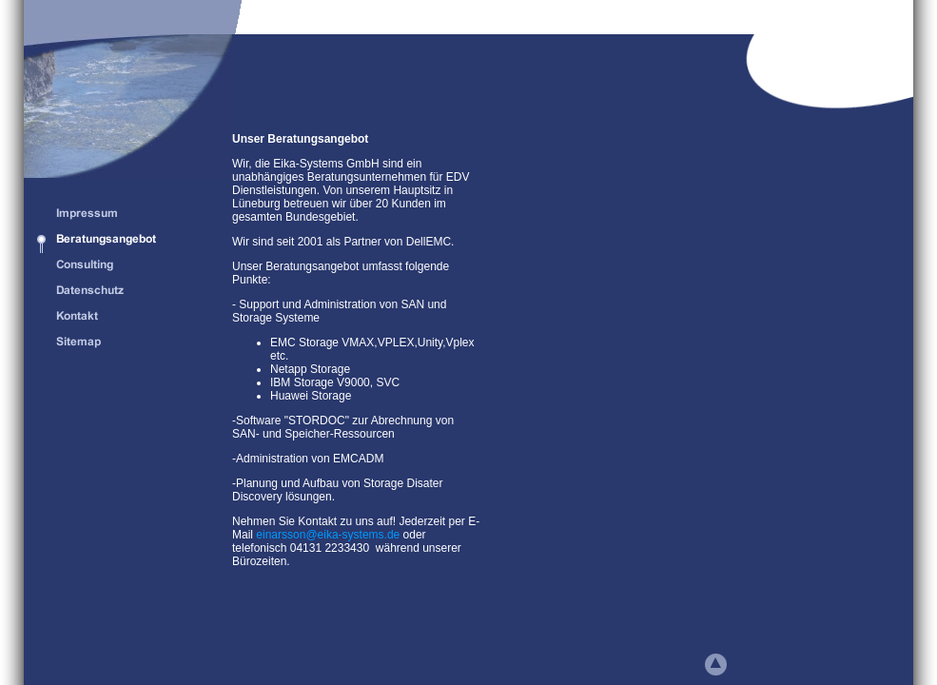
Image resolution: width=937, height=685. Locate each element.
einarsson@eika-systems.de (328, 534)
